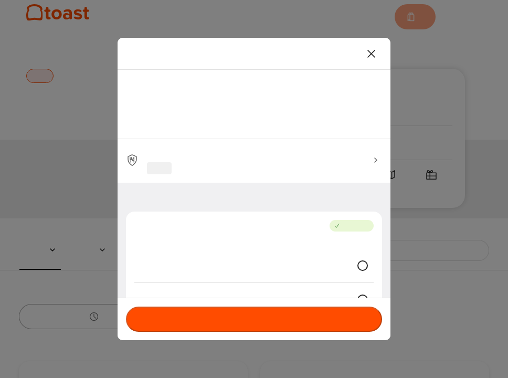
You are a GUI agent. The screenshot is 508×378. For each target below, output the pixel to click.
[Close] (371, 53)
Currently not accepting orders (254, 319)
